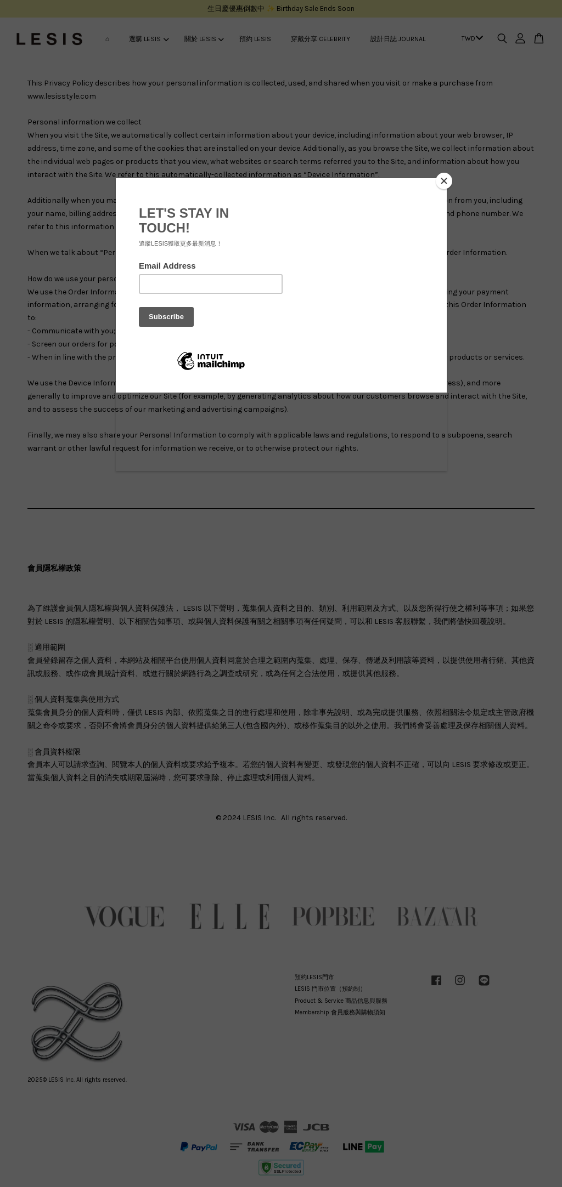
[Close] (444, 181)
